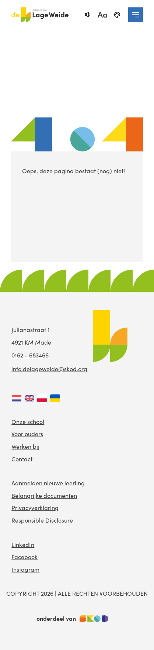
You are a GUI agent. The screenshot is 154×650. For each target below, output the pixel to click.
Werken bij (25, 446)
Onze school (27, 421)
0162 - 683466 (30, 355)
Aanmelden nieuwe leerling (48, 483)
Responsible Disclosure (42, 520)
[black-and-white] (117, 14)
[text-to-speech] (87, 14)
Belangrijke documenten (44, 495)
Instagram (25, 569)
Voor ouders (27, 434)
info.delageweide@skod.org (49, 369)
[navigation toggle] (135, 14)
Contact (21, 459)
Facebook (24, 557)
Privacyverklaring (35, 508)
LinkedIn (22, 544)
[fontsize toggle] (102, 14)
